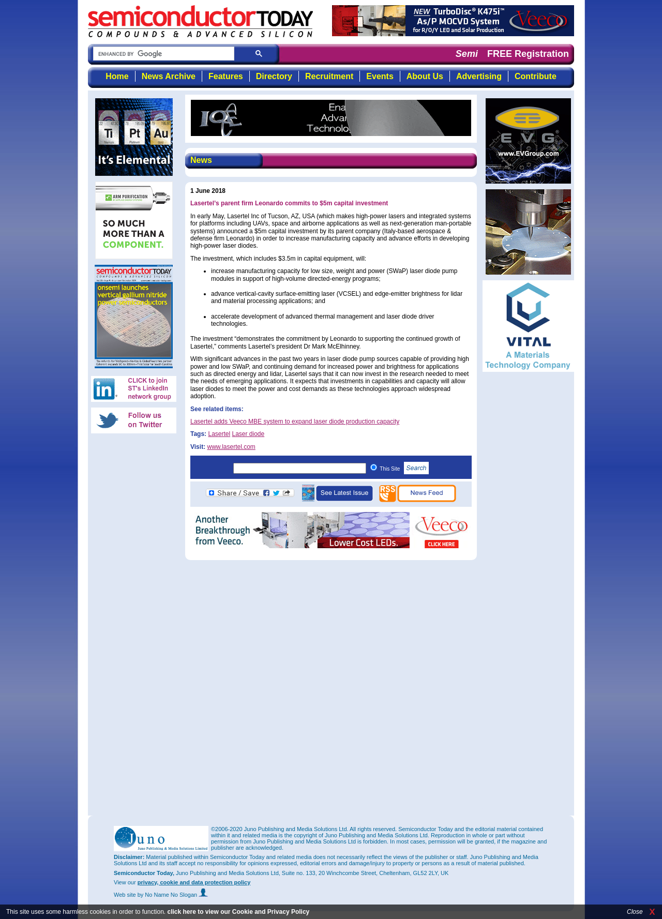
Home (117, 76)
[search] (162, 54)
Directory (274, 76)
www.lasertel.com (231, 446)
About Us (425, 76)
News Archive (168, 76)
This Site (404, 469)
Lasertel (219, 434)
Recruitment (329, 76)
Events (379, 76)
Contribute (535, 76)
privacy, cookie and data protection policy (194, 882)
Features (225, 76)
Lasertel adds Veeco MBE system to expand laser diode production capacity (294, 421)
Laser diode (248, 434)
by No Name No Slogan (173, 895)
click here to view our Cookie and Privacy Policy (238, 911)
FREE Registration (528, 54)
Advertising (479, 76)
